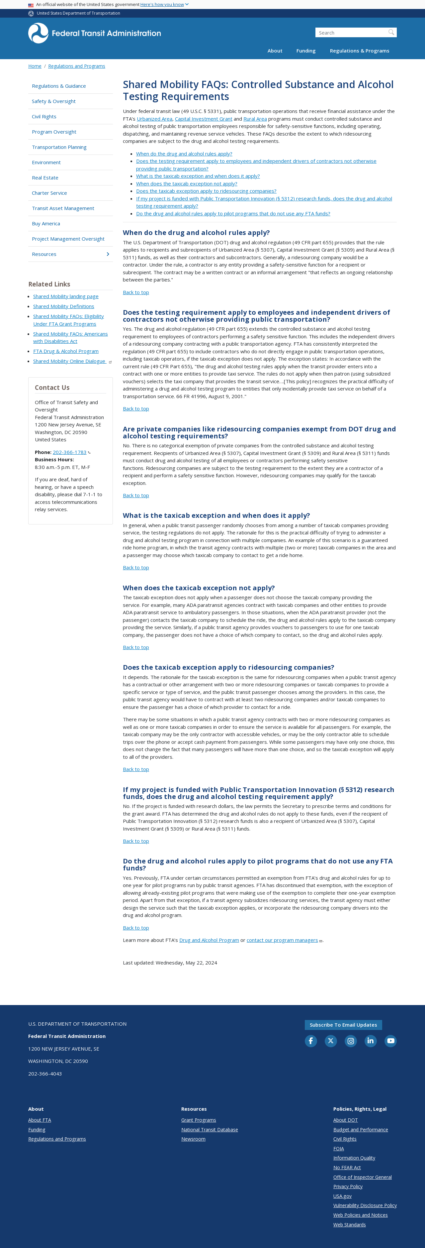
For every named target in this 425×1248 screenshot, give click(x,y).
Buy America (46, 223)
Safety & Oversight (54, 101)
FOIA (338, 1148)
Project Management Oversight (68, 238)
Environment (46, 162)
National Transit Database (209, 1129)
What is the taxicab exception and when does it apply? (198, 175)
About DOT (345, 1120)
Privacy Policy (348, 1186)
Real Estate (45, 177)
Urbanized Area (154, 118)
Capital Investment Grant (203, 118)
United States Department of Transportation (78, 13)
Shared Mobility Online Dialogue (73, 361)
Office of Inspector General (362, 1177)
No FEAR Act (347, 1167)
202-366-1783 (72, 452)
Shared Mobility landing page (66, 296)
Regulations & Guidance (59, 85)
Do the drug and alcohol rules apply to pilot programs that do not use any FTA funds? (233, 213)
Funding (306, 50)
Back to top (136, 292)
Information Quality (354, 1158)
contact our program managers (285, 940)
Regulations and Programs (76, 66)
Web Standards (349, 1224)
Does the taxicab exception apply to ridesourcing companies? (206, 190)
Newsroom (193, 1139)
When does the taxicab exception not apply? (186, 183)
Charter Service (49, 192)
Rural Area (255, 118)
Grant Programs (198, 1120)
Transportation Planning (59, 147)
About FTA (39, 1120)
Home (35, 66)
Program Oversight (54, 131)
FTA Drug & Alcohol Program (66, 351)
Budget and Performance (360, 1129)
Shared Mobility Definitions (63, 306)
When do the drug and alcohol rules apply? (184, 153)
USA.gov (342, 1196)
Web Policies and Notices (360, 1215)
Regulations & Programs (359, 50)
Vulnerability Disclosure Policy (365, 1205)
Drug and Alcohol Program (209, 940)
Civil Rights (44, 116)
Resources (70, 254)
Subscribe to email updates (343, 1024)
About (275, 50)
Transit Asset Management (63, 208)
